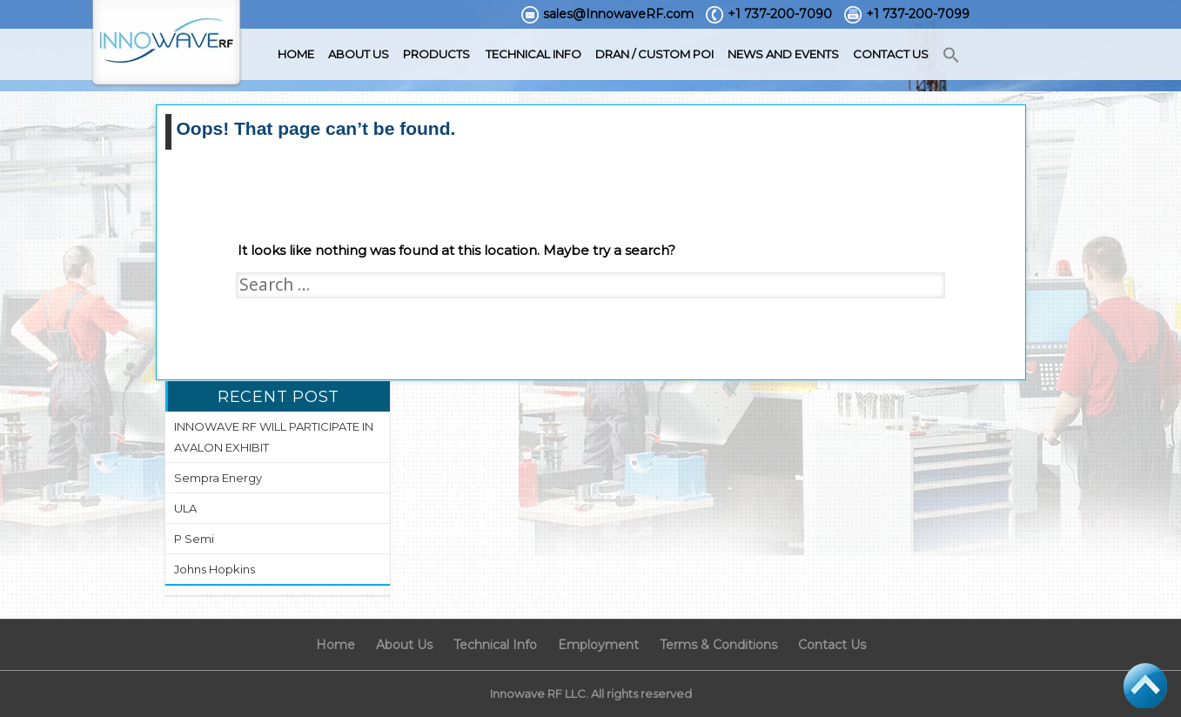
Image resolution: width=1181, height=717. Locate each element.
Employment (598, 645)
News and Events (783, 54)
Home (296, 54)
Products (436, 54)
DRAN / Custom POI (654, 54)
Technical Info (533, 54)
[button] (951, 56)
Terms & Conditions (718, 645)
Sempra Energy (218, 478)
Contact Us (891, 54)
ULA (185, 508)
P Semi (194, 539)
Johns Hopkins (214, 569)
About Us (358, 54)
